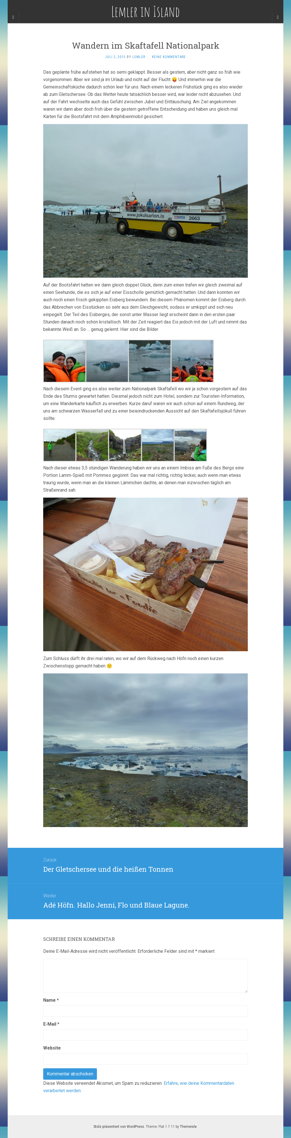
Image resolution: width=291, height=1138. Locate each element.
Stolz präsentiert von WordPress (118, 1127)
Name (51, 1000)
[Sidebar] (13, 17)
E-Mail (51, 1024)
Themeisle (188, 1127)
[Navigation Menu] (277, 17)
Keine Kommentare (169, 57)
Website (52, 1048)
